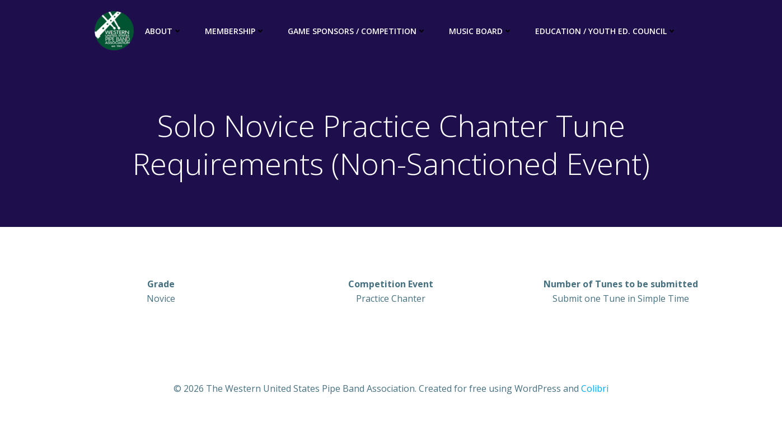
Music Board (481, 31)
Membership (235, 31)
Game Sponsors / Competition (357, 31)
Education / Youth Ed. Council (606, 31)
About (163, 31)
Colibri (594, 388)
